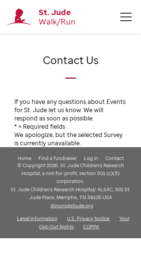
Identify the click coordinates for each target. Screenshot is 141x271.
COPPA (91, 226)
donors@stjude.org (71, 205)
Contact (114, 158)
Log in (91, 158)
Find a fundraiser (57, 158)
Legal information (37, 218)
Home (24, 158)
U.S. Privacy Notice (88, 218)
